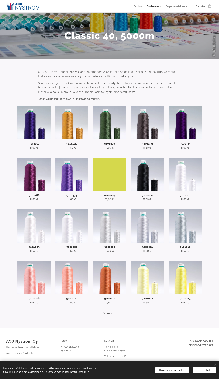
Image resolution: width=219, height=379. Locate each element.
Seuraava (108, 313)
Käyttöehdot (66, 350)
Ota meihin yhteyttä (114, 350)
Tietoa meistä (111, 346)
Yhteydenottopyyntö (115, 356)
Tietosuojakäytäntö (69, 346)
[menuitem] (137, 6)
